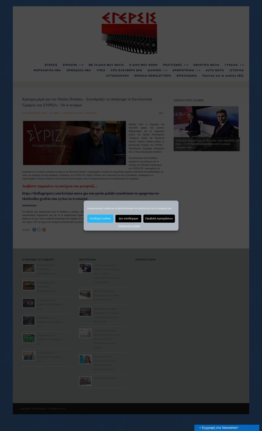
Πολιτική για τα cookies (129, 226)
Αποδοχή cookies (100, 218)
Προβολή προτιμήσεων (159, 218)
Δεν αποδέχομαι (128, 218)
